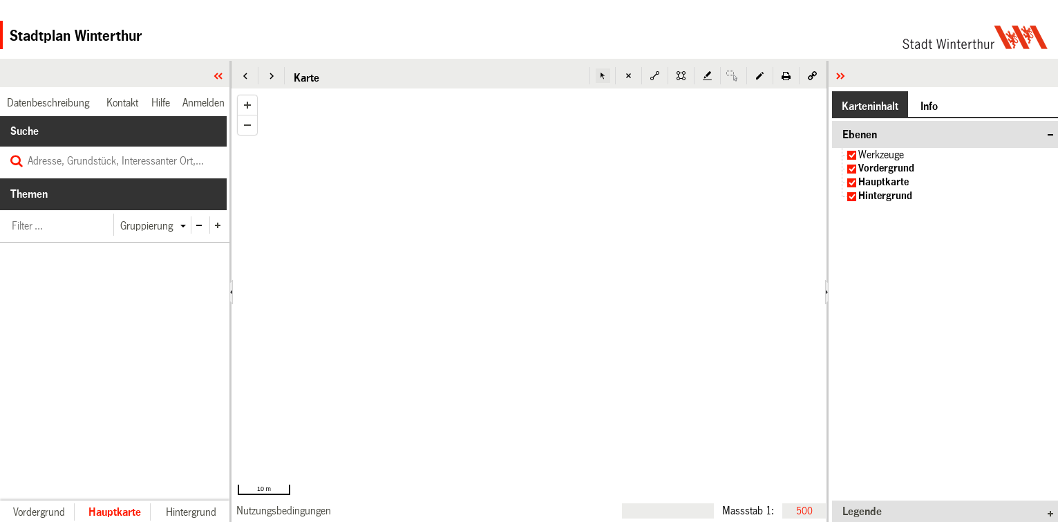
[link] (284, 510)
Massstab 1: (748, 510)
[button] (245, 75)
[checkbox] (851, 155)
